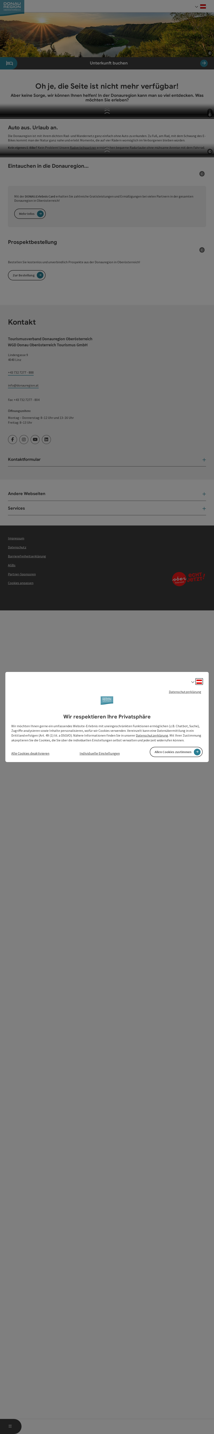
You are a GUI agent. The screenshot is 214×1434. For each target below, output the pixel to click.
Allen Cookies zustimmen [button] (173, 752)
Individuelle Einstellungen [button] (100, 753)
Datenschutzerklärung (185, 692)
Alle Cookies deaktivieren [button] (30, 753)
